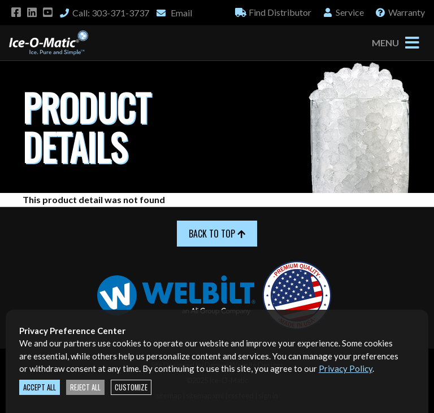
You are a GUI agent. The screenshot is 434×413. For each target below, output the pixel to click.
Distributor (273, 12)
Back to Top (217, 233)
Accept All (39, 387)
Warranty (400, 12)
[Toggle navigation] (412, 43)
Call (104, 12)
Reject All (85, 387)
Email (173, 12)
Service (343, 12)
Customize (131, 387)
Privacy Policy (345, 368)
